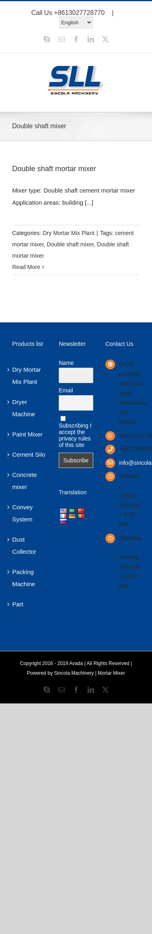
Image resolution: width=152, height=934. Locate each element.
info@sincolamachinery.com (129, 463)
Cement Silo (28, 454)
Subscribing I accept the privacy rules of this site (75, 432)
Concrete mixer (24, 480)
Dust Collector (24, 545)
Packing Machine (23, 577)
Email (66, 390)
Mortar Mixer (111, 673)
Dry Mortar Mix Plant (68, 233)
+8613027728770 (79, 12)
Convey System (22, 513)
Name (66, 363)
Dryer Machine (23, 407)
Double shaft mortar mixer (54, 169)
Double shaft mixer (70, 244)
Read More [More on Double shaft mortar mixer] (26, 267)
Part (18, 604)
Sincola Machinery (74, 673)
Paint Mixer (27, 434)
